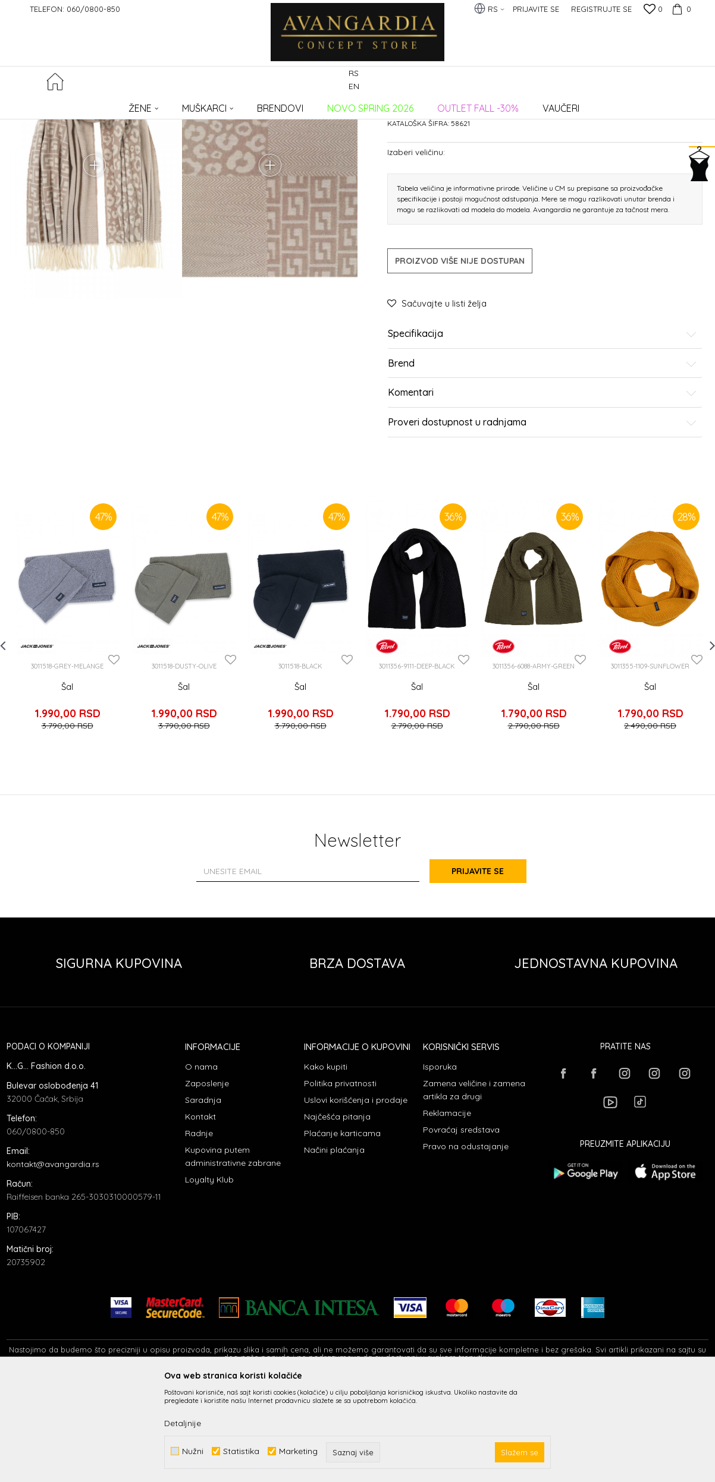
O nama (201, 1161)
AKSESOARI (175, 104)
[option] (67, 722)
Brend (542, 466)
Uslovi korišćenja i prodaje (355, 1195)
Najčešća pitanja (337, 1211)
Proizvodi (131, 104)
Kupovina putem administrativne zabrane (233, 1251)
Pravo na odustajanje (466, 1241)
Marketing (298, 1451)
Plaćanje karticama (342, 1228)
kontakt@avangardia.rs (53, 1259)
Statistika (241, 1451)
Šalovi (212, 104)
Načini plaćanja (334, 1245)
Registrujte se (601, 9)
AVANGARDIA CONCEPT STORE (57, 104)
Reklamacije (447, 1208)
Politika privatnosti (340, 1178)
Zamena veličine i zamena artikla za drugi (474, 1185)
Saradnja (203, 1195)
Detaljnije (182, 1423)
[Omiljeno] (653, 10)
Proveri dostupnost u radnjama (542, 524)
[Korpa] (680, 9)
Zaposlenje (207, 1178)
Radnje (199, 1228)
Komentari (542, 495)
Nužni (192, 1451)
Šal (67, 788)
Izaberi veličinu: (416, 254)
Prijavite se (488, 966)
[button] (701, 81)
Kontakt (200, 1211)
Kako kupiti (325, 1161)
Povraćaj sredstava (461, 1224)
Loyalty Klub (209, 1274)
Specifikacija (542, 436)
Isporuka (440, 1161)
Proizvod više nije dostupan (460, 363)
